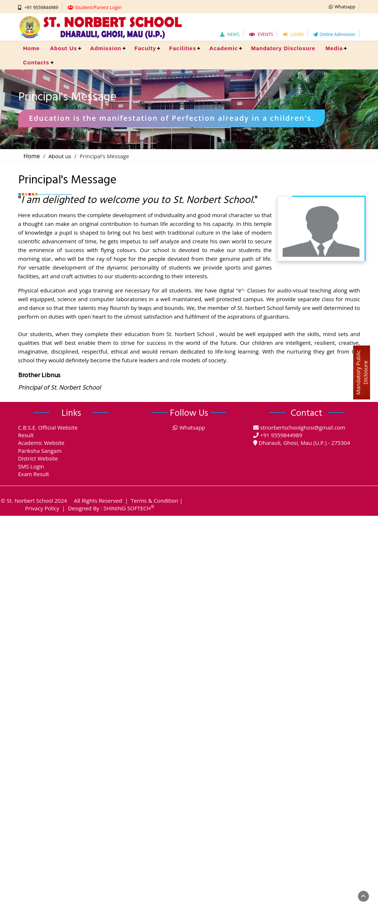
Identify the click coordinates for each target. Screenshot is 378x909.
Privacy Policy (42, 508)
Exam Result (33, 474)
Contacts (36, 62)
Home (31, 48)
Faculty (145, 48)
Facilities (182, 48)
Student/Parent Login (98, 7)
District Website (38, 458)
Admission (106, 48)
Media (334, 48)
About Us (63, 48)
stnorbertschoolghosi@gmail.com (302, 427)
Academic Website (41, 442)
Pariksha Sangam (40, 450)
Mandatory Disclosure (283, 48)
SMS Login (31, 466)
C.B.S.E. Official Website (48, 427)
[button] (342, 6)
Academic (223, 48)
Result (26, 435)
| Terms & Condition (151, 500)
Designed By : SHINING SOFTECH (111, 508)
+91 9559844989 (41, 7)
